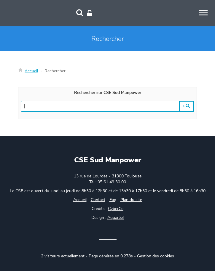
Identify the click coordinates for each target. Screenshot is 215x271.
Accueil (31, 71)
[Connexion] (89, 13)
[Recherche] (79, 13)
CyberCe (115, 209)
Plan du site (131, 200)
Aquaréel (115, 218)
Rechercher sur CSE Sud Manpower (107, 93)
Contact (98, 200)
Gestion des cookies (155, 256)
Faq (112, 200)
